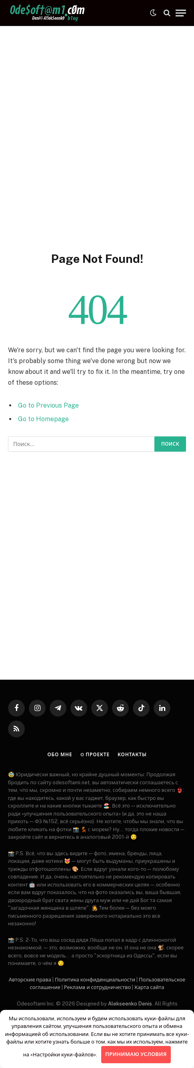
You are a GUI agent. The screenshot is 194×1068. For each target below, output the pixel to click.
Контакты (132, 754)
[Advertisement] (97, 137)
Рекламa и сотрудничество (97, 987)
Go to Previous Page (48, 405)
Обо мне (60, 754)
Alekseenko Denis (130, 1004)
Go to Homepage (43, 419)
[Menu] (181, 13)
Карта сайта (149, 987)
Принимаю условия (136, 1054)
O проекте (95, 754)
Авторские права (30, 980)
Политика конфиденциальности (95, 980)
